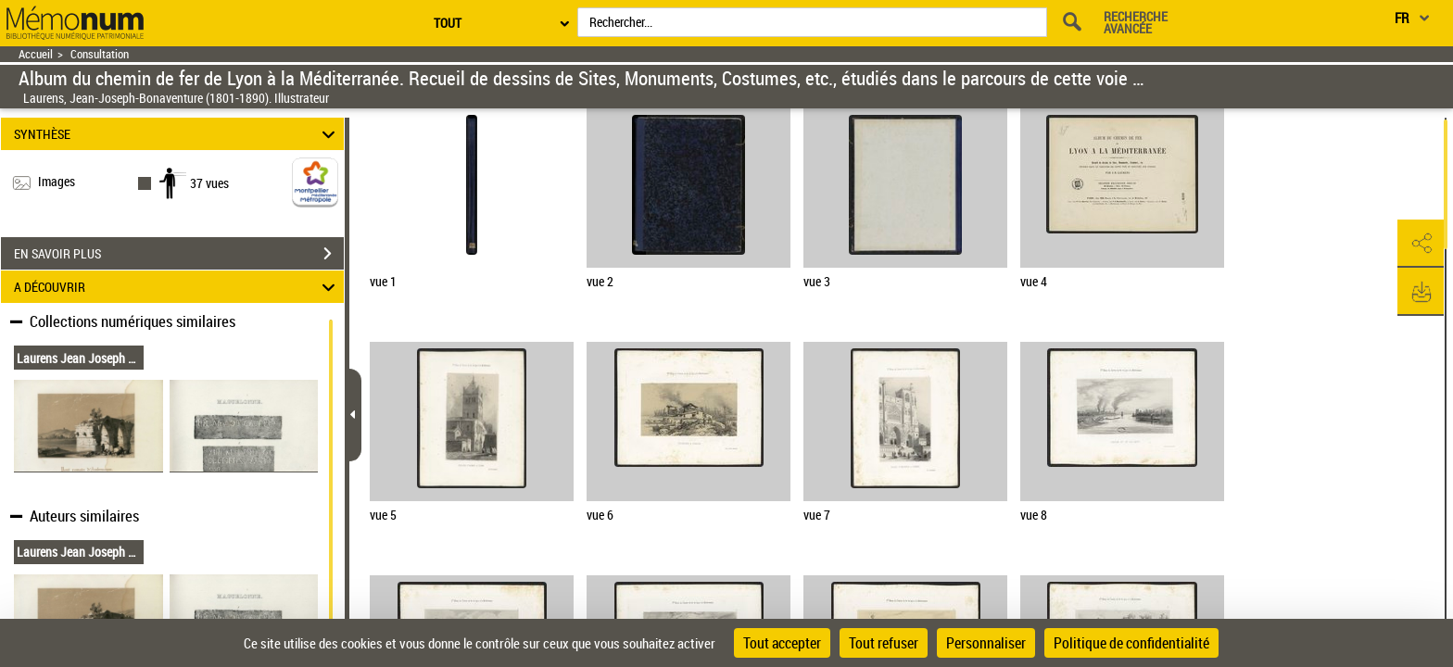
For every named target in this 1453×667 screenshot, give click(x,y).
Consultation (99, 54)
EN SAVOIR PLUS (179, 254)
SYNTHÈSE (177, 134)
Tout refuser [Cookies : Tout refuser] (883, 643)
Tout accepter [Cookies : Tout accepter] (782, 643)
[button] (1420, 244)
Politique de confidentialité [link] (1131, 643)
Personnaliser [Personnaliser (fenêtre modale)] (986, 643)
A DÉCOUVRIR (177, 287)
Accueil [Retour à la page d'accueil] (36, 54)
